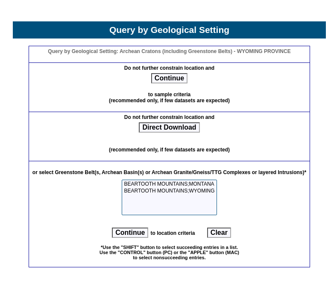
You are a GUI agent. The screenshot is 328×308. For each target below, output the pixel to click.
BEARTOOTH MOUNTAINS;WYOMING (169, 191)
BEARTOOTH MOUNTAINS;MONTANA (169, 184)
